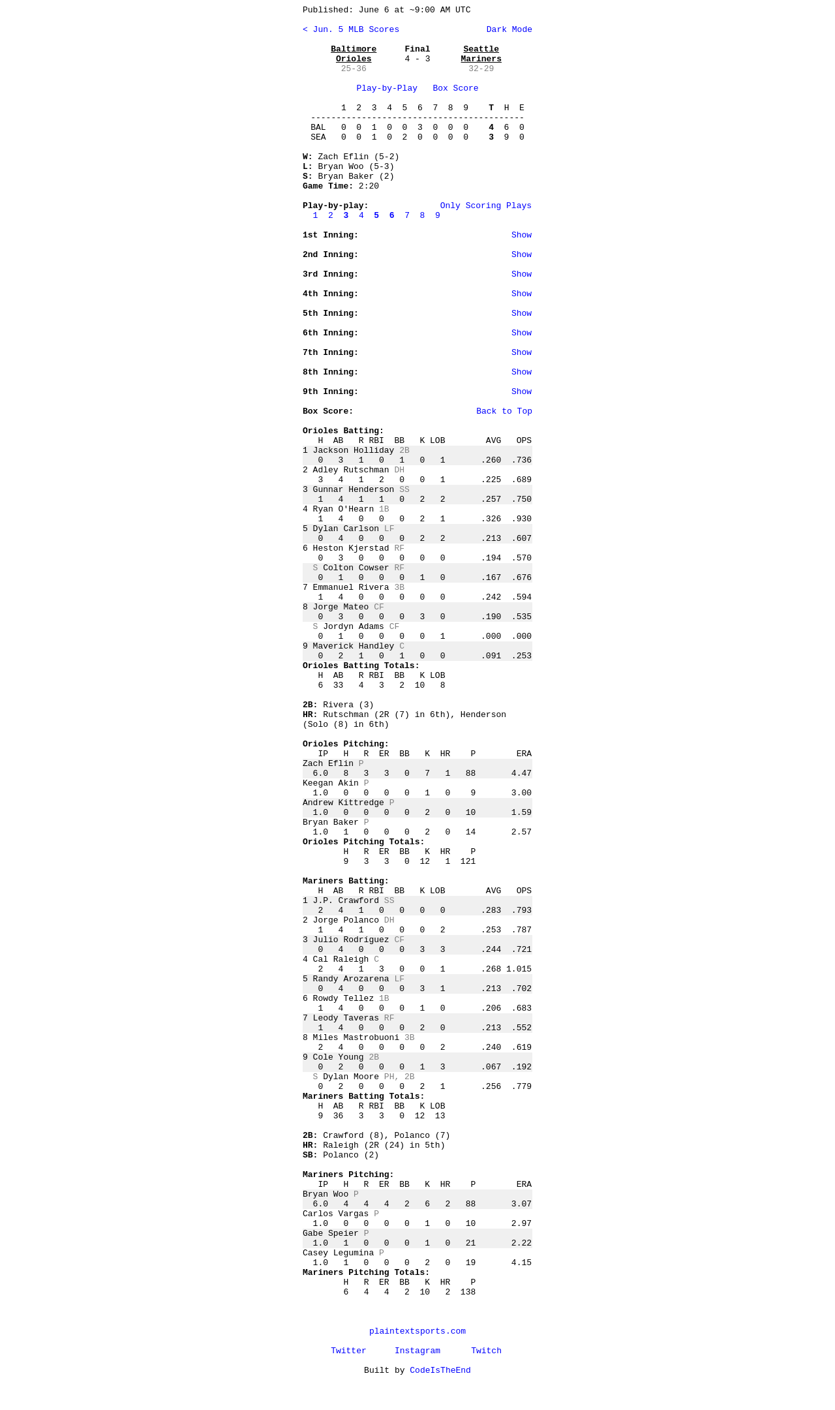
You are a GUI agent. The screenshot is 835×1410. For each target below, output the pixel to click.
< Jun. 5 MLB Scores (351, 30)
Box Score (455, 88)
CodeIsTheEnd (440, 1370)
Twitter (349, 1351)
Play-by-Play (387, 88)
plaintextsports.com (417, 1331)
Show (521, 235)
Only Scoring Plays (486, 206)
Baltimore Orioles (353, 54)
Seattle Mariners (481, 54)
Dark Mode (506, 30)
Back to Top (504, 411)
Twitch (486, 1351)
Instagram (417, 1351)
